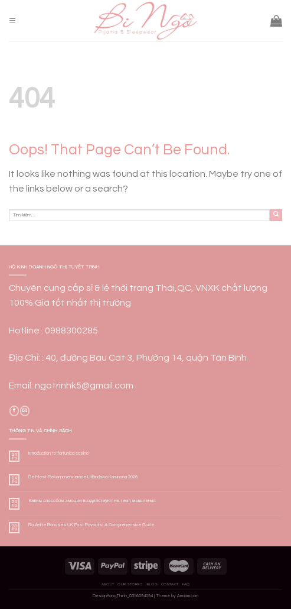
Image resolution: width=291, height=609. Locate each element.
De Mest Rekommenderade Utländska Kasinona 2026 (83, 477)
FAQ (185, 584)
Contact (169, 584)
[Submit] (276, 215)
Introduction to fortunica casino (58, 453)
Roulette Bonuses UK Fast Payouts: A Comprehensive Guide (91, 524)
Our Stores (130, 584)
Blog (152, 584)
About (108, 584)
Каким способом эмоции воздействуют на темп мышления (92, 500)
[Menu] (12, 21)
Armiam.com (187, 596)
